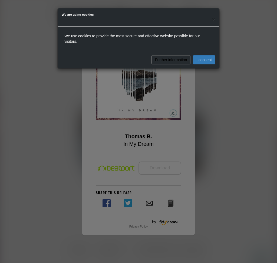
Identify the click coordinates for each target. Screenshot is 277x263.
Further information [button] (171, 60)
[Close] (213, 19)
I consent (204, 60)
